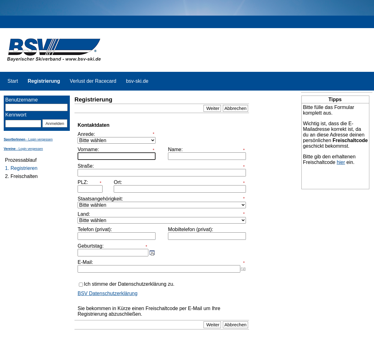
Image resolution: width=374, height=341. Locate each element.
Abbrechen (235, 108)
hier (341, 162)
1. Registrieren (21, 168)
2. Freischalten (21, 176)
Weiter (212, 108)
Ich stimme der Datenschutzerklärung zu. (129, 284)
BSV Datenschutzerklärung (107, 293)
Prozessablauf (20, 160)
